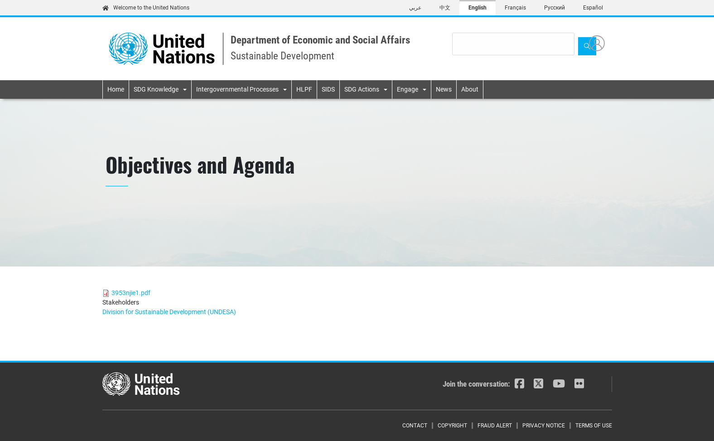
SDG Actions (361, 89)
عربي (415, 8)
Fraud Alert (495, 425)
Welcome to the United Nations (145, 8)
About (469, 89)
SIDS (328, 89)
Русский (554, 8)
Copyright (452, 425)
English (477, 8)
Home (115, 89)
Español (593, 8)
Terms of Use (593, 425)
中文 (444, 8)
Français (515, 8)
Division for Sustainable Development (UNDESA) (169, 311)
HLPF (304, 89)
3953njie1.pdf (130, 292)
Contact (414, 425)
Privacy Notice (543, 425)
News (444, 89)
